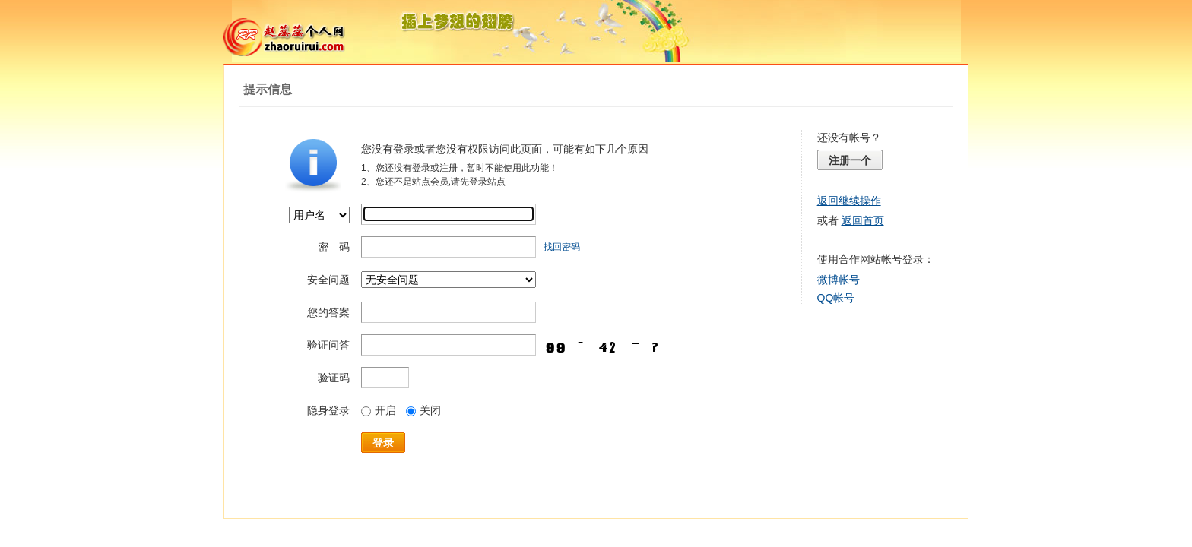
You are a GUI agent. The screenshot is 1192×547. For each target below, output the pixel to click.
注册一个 (850, 160)
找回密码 (562, 247)
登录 (383, 443)
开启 (378, 410)
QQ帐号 (836, 298)
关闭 (423, 410)
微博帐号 (838, 280)
